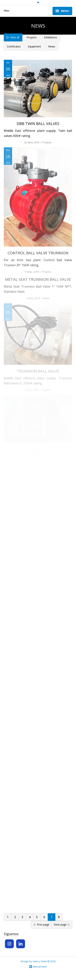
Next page (60, 924)
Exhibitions (50, 37)
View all (14, 37)
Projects (32, 37)
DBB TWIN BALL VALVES (38, 123)
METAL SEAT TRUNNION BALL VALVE (38, 279)
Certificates (14, 46)
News (51, 46)
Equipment (34, 46)
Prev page (43, 924)
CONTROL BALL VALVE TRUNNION (38, 252)
